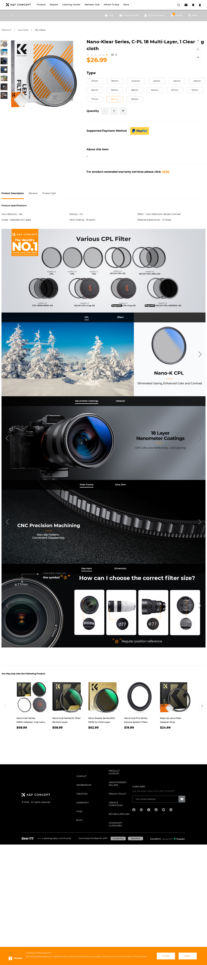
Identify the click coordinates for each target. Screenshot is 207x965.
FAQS (79, 811)
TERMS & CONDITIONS (116, 804)
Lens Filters (23, 30)
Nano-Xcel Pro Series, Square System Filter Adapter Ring (136, 722)
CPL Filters (40, 30)
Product (41, 5)
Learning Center (71, 5)
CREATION (81, 794)
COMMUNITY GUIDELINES (115, 824)
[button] (202, 705)
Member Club (92, 5)
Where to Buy (111, 5)
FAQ (109, 15)
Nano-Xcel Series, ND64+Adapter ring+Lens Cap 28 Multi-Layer (30, 722)
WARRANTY (82, 803)
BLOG (79, 820)
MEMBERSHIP (83, 785)
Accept (166, 956)
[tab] (86, 317)
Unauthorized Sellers (117, 783)
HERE (166, 172)
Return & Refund (119, 814)
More (126, 5)
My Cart (176, 15)
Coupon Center (128, 15)
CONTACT (81, 776)
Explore (54, 5)
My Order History (154, 15)
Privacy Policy (118, 794)
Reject (187, 956)
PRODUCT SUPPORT (114, 772)
